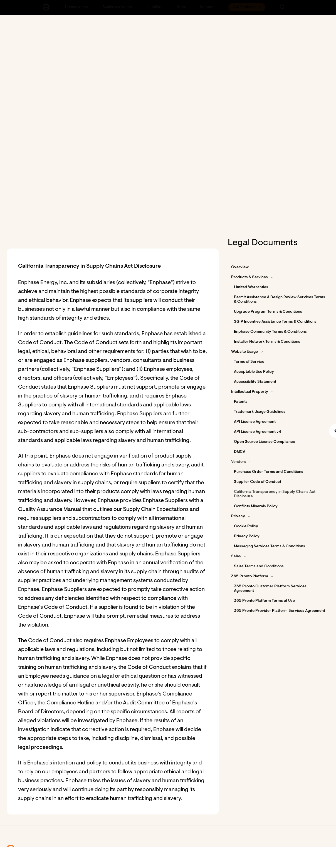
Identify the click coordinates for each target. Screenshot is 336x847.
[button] (282, 7)
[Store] (181, 7)
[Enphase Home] (46, 7)
